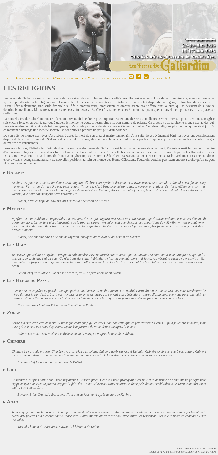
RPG (168, 78)
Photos (104, 78)
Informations (27, 78)
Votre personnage (67, 78)
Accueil (8, 78)
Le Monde (90, 78)
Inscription (118, 78)
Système (45, 78)
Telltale (157, 78)
